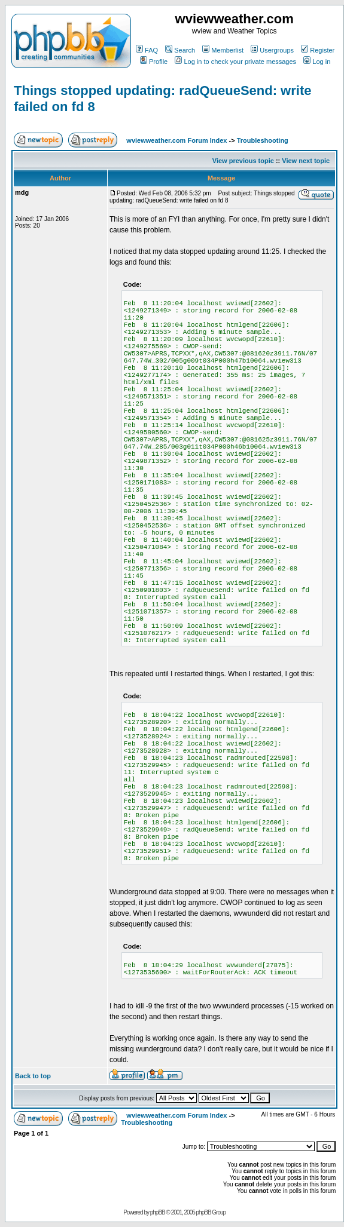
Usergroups (272, 50)
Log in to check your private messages (235, 61)
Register (317, 50)
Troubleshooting (262, 140)
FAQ (147, 50)
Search (180, 50)
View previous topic (243, 160)
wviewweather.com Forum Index (176, 140)
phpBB (157, 1212)
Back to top (33, 1075)
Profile (154, 61)
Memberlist (222, 50)
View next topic (306, 160)
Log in (316, 61)
